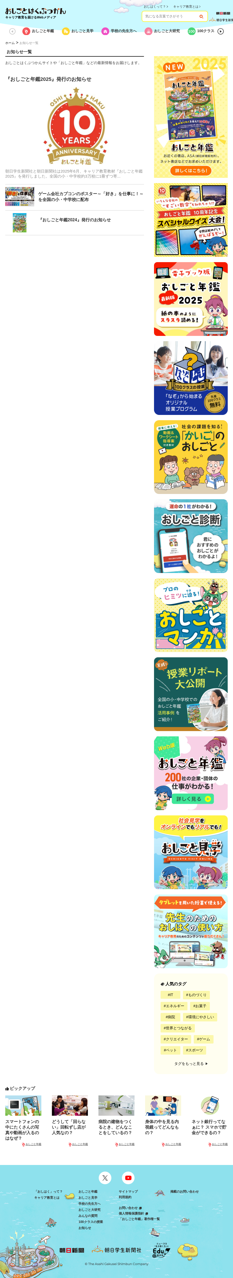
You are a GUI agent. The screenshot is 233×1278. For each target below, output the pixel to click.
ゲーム (204, 1039)
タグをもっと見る (190, 1063)
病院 (171, 1017)
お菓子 (200, 1006)
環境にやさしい (201, 1017)
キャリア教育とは (186, 6)
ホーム (10, 43)
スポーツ (195, 1050)
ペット (171, 1050)
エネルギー (175, 1006)
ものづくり (197, 995)
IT (171, 995)
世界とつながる (179, 1028)
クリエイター (177, 1039)
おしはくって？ (155, 6)
